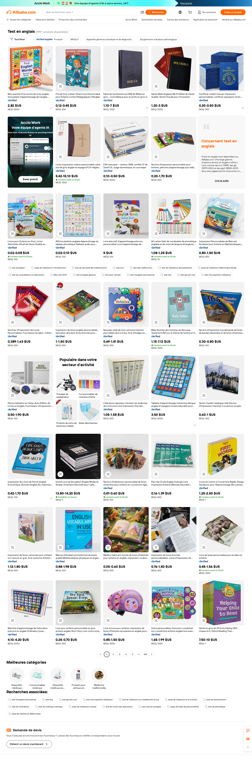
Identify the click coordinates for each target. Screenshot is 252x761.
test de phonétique (215, 706)
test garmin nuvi (186, 275)
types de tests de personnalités (183, 706)
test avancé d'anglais (150, 706)
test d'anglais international (140, 275)
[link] (248, 730)
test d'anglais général (84, 275)
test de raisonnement (214, 699)
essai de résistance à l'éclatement (48, 268)
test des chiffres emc (141, 268)
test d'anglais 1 (17, 268)
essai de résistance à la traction (181, 699)
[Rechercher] (155, 12)
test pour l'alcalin (111, 275)
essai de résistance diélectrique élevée (217, 268)
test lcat (118, 268)
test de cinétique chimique (49, 706)
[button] (142, 12)
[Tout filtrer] (18, 39)
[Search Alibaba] (92, 12)
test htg (166, 275)
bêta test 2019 (58, 275)
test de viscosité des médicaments (89, 268)
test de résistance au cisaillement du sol (139, 699)
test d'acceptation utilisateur (216, 275)
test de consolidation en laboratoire (26, 275)
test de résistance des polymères (175, 268)
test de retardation (19, 706)
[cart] (190, 12)
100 (145, 654)
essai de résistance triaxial (82, 706)
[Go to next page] (152, 654)
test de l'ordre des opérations (117, 706)
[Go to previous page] (100, 654)
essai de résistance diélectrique (25, 713)
